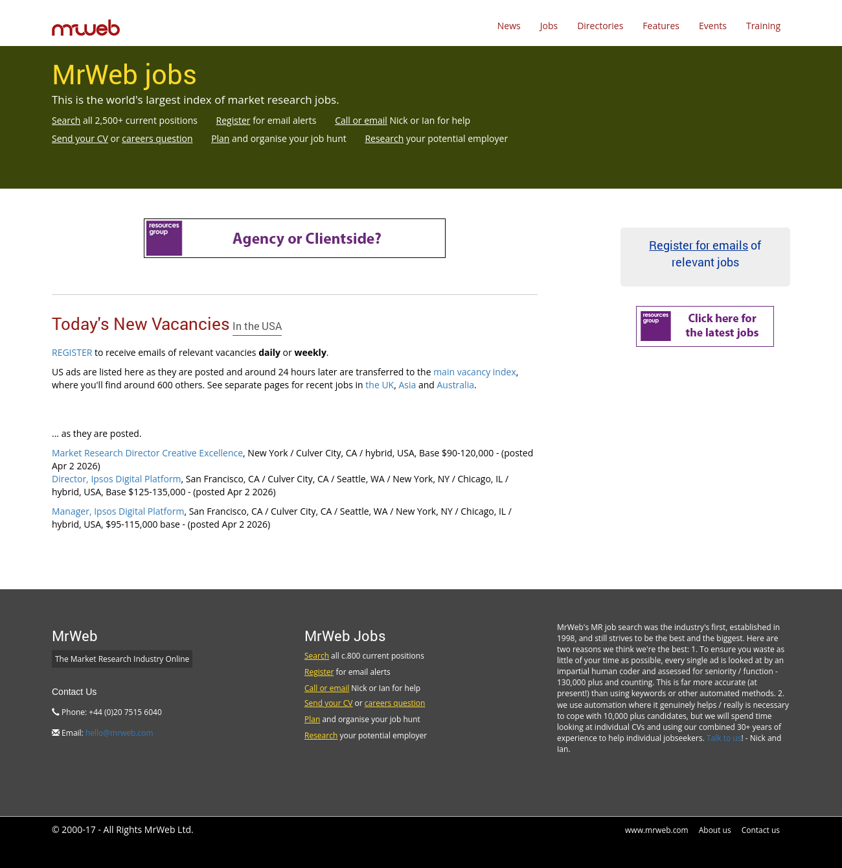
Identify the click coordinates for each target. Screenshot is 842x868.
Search (66, 120)
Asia (407, 385)
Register (233, 120)
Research (384, 138)
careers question (157, 138)
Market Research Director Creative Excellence (147, 453)
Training (763, 25)
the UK (379, 385)
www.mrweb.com (656, 830)
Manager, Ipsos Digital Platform (118, 511)
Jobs (549, 25)
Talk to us (724, 738)
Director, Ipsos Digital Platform (116, 479)
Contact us (761, 830)
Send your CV (80, 138)
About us (715, 830)
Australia (455, 385)
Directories (600, 25)
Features (661, 25)
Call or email (361, 120)
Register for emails (698, 245)
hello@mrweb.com (119, 732)
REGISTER (72, 352)
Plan (220, 138)
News (509, 25)
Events (713, 25)
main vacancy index (474, 372)
